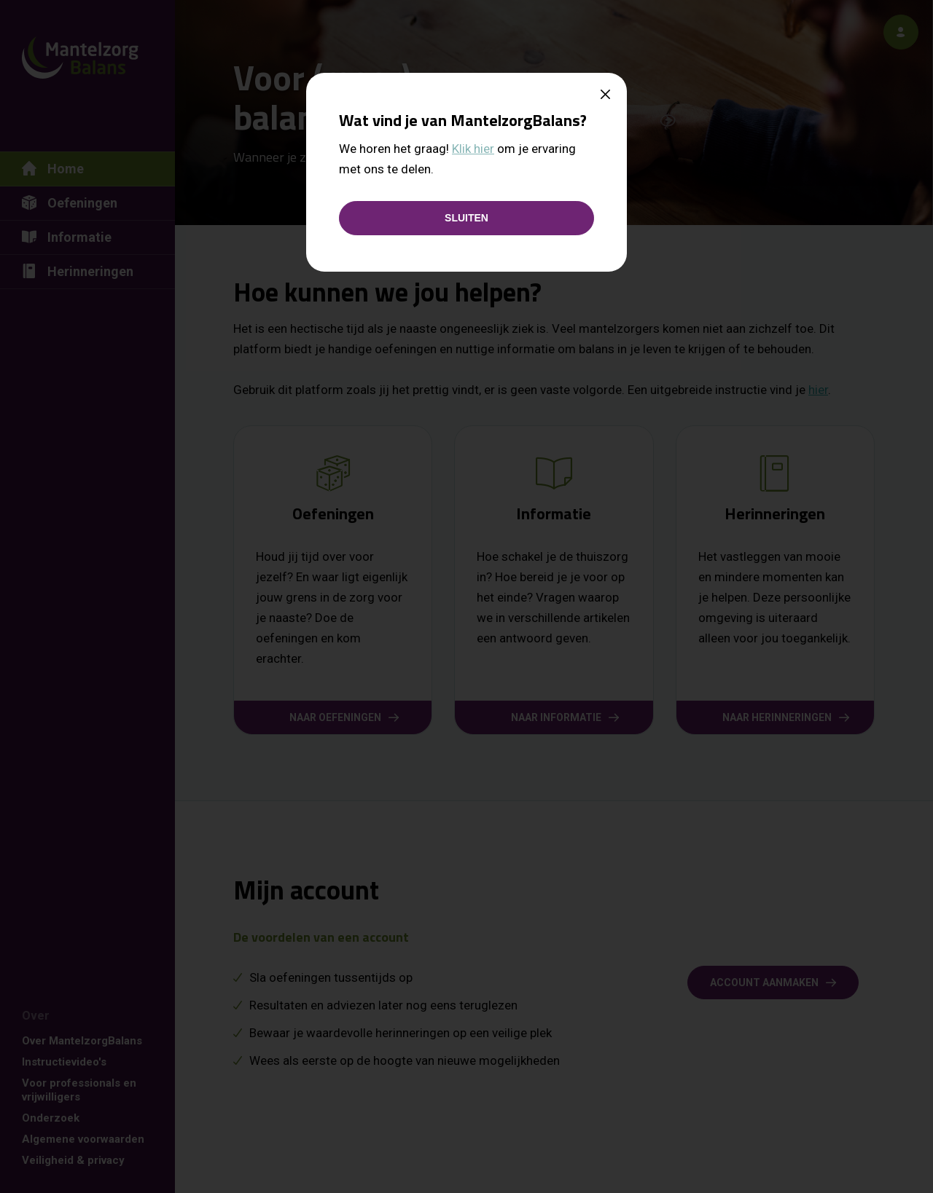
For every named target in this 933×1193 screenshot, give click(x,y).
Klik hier (473, 148)
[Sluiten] (466, 218)
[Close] (605, 95)
